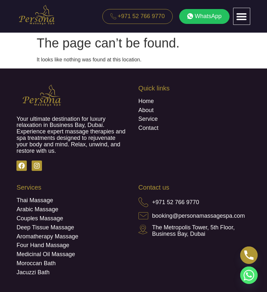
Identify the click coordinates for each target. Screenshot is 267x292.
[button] (241, 16)
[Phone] (249, 255)
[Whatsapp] (249, 275)
